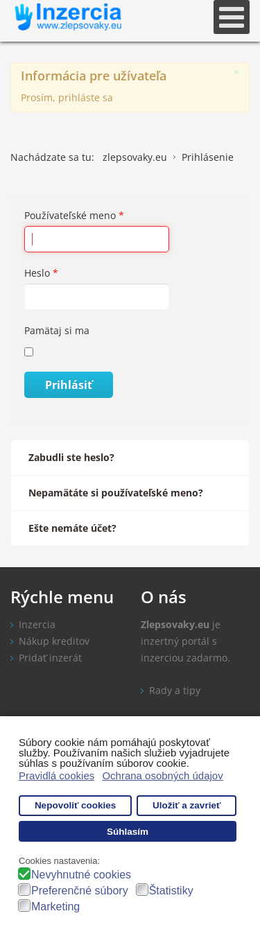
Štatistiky (171, 890)
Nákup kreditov (54, 641)
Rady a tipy (174, 690)
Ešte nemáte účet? (72, 528)
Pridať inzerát (50, 657)
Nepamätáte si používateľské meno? (115, 492)
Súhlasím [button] (127, 831)
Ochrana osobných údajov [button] (162, 775)
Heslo (41, 272)
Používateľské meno (74, 215)
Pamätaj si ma (56, 330)
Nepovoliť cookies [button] (75, 805)
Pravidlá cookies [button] (56, 775)
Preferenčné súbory (79, 890)
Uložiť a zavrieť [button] (186, 805)
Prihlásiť (68, 384)
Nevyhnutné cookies (81, 874)
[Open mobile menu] (232, 17)
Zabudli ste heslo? (71, 457)
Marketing (55, 906)
